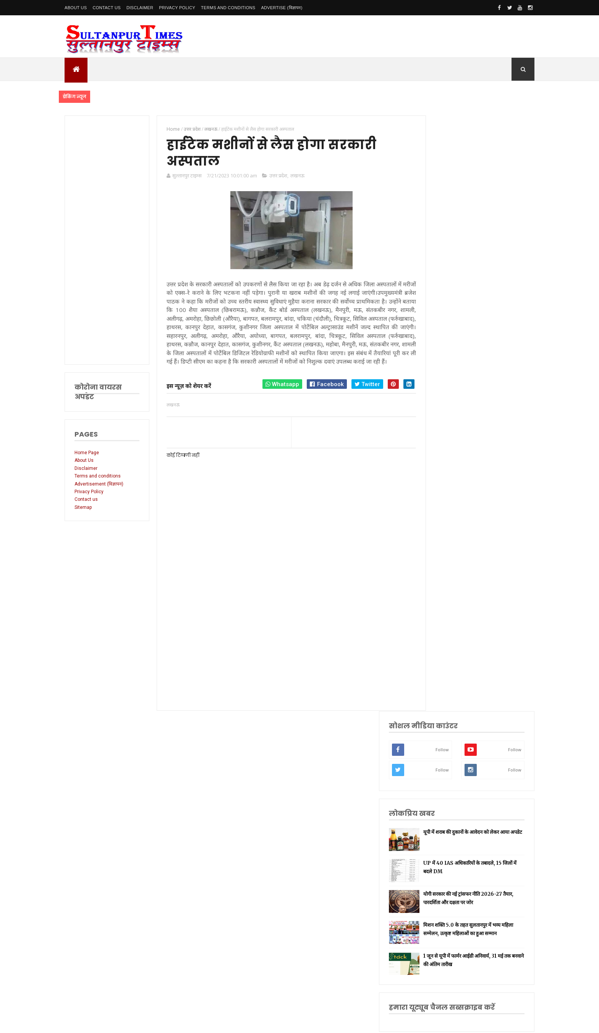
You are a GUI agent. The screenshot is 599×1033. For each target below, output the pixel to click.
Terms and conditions (228, 7)
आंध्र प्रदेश (442, 728)
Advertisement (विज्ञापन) (98, 484)
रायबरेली (441, 608)
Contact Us (106, 7)
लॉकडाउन (441, 620)
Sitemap (83, 507)
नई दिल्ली (441, 584)
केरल (438, 764)
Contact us (86, 499)
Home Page (86, 452)
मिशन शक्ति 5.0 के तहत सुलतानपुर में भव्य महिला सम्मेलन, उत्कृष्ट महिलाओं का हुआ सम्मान (493, 340)
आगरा (439, 740)
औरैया (439, 752)
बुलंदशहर (441, 788)
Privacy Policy (177, 7)
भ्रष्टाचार (440, 800)
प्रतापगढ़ (440, 668)
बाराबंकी (440, 776)
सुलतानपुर (442, 572)
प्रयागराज (441, 632)
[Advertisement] (105, 240)
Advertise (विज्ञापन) (281, 7)
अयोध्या (440, 692)
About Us (76, 7)
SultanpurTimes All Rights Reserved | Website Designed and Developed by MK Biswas (211, 1022)
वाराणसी (441, 644)
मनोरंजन (441, 716)
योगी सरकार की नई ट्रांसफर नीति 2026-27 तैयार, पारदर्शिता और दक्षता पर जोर (492, 306)
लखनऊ (293, 177)
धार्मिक (439, 656)
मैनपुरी (439, 812)
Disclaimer (139, 7)
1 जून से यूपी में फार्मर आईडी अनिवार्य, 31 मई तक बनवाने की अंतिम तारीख (490, 373)
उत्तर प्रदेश (274, 177)
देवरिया (439, 704)
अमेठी (439, 596)
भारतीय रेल (443, 680)
